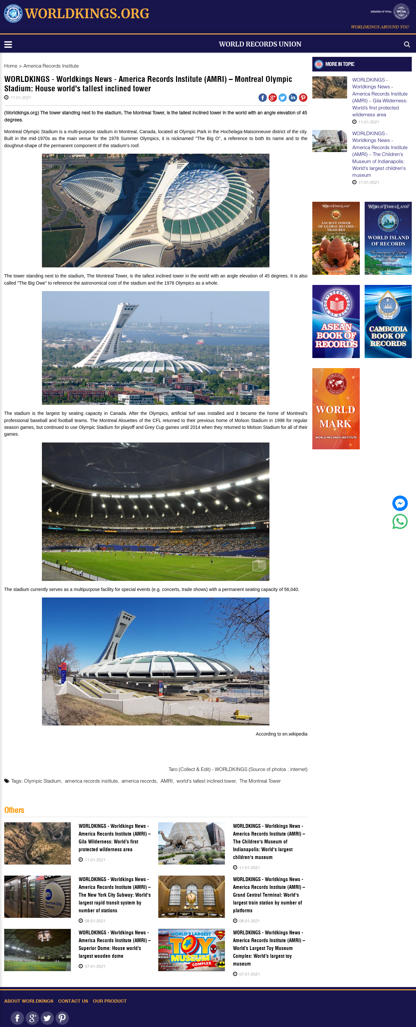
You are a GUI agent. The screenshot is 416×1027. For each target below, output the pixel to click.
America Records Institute (51, 66)
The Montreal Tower (260, 781)
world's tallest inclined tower (206, 781)
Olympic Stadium (42, 781)
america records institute (91, 781)
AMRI (167, 781)
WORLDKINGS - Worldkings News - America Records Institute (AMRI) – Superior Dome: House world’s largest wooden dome (115, 944)
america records (139, 781)
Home (10, 66)
